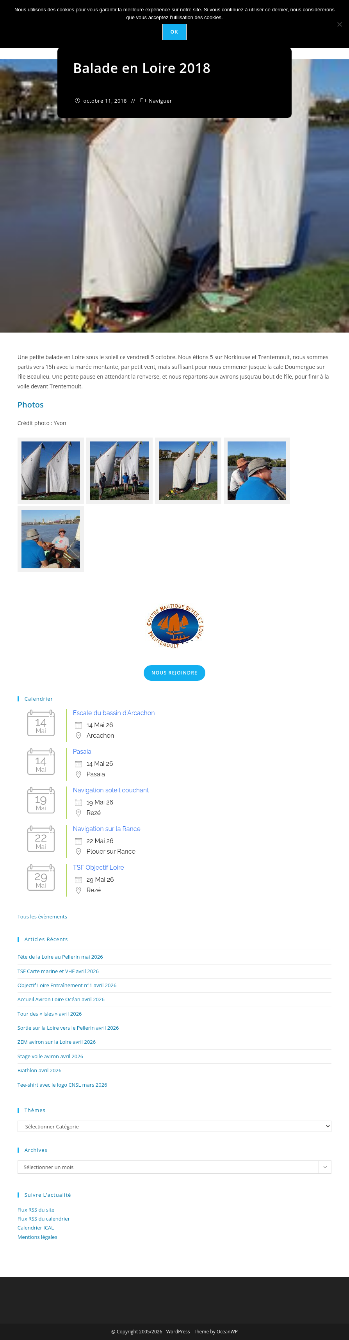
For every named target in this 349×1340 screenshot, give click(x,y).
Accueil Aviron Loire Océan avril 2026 (61, 999)
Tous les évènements (42, 916)
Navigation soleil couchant (111, 790)
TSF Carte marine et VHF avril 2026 (58, 971)
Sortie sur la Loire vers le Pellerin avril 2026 (68, 1027)
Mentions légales (37, 1236)
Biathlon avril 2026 (40, 1070)
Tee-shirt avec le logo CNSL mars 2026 (62, 1084)
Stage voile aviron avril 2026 (50, 1056)
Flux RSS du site (36, 1209)
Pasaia (82, 751)
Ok (174, 32)
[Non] (339, 24)
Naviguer (160, 100)
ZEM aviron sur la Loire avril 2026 (57, 1041)
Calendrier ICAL (36, 1227)
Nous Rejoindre (174, 672)
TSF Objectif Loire (98, 867)
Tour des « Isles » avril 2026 (50, 1013)
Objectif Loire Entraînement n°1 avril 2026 (67, 985)
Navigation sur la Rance (107, 829)
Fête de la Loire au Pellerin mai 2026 (60, 956)
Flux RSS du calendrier (44, 1218)
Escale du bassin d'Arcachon (114, 713)
